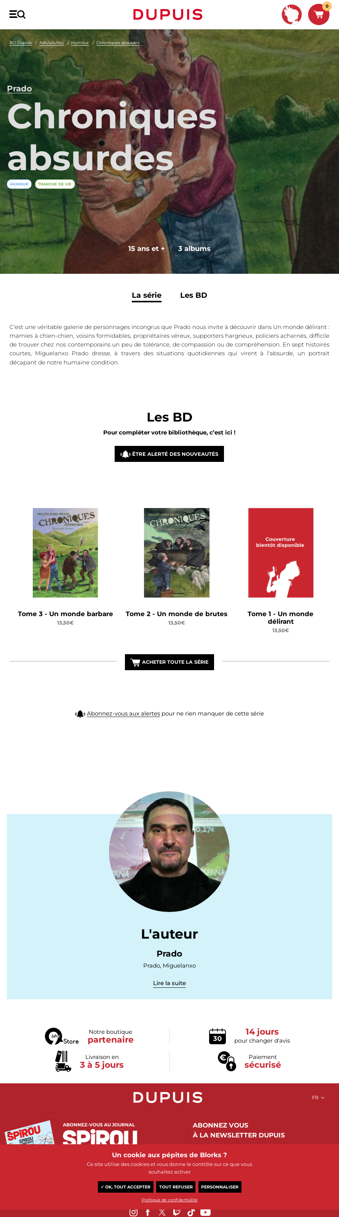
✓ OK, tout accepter (125, 1187)
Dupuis (169, 14)
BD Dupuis (21, 42)
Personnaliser (219, 1187)
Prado (19, 84)
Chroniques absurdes (117, 42)
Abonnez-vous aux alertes (123, 731)
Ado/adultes (51, 42)
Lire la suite (169, 984)
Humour (80, 42)
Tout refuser (176, 1187)
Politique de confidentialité (170, 1200)
